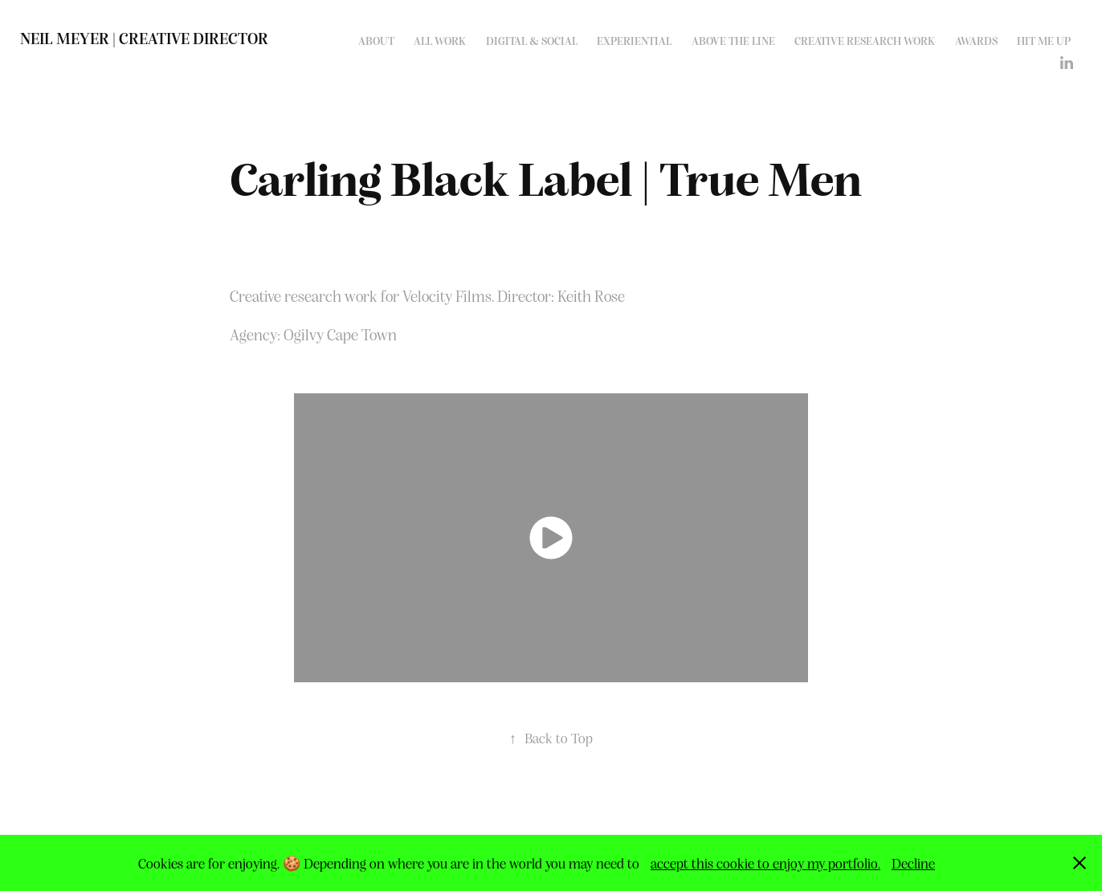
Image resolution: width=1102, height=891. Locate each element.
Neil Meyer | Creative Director (144, 37)
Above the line (733, 40)
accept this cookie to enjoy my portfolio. (765, 863)
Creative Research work (864, 40)
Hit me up (1044, 40)
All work (440, 40)
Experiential (634, 40)
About (376, 40)
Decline (913, 863)
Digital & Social (532, 40)
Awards (976, 40)
